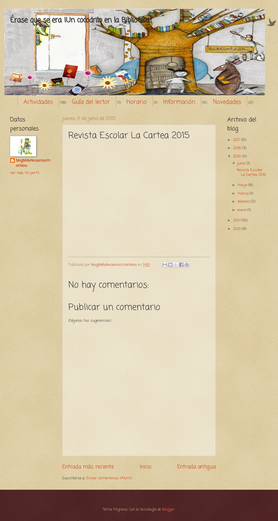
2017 (237, 140)
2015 (237, 156)
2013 (237, 229)
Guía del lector (91, 102)
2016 (237, 148)
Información (179, 102)
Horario (137, 102)
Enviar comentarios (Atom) (109, 478)
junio (241, 163)
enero (242, 210)
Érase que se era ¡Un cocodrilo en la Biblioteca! (81, 20)
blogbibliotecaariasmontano (33, 163)
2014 (237, 220)
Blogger (168, 509)
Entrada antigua (196, 467)
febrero (244, 201)
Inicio (145, 467)
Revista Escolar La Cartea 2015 (251, 172)
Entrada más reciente (88, 467)
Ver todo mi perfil (24, 173)
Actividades (38, 102)
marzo (243, 193)
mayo (242, 185)
